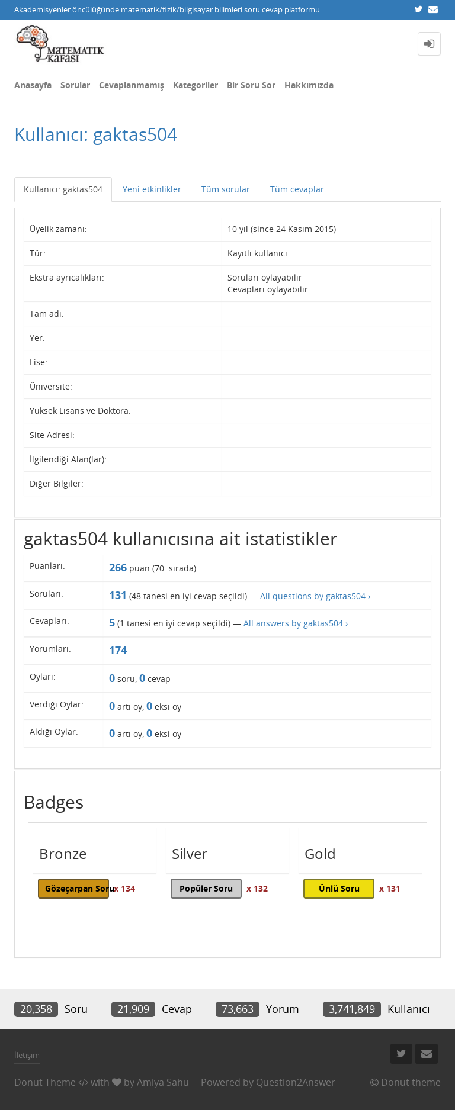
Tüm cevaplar (297, 189)
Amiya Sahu (163, 1082)
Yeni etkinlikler (152, 189)
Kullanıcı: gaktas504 (63, 189)
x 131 (389, 888)
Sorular (75, 85)
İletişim (27, 1055)
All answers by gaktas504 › (295, 623)
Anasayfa (33, 85)
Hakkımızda (309, 85)
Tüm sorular (225, 189)
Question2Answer (295, 1082)
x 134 (124, 888)
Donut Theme (45, 1082)
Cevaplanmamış (131, 85)
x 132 (257, 888)
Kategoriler (195, 85)
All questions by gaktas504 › (315, 595)
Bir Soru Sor (251, 85)
